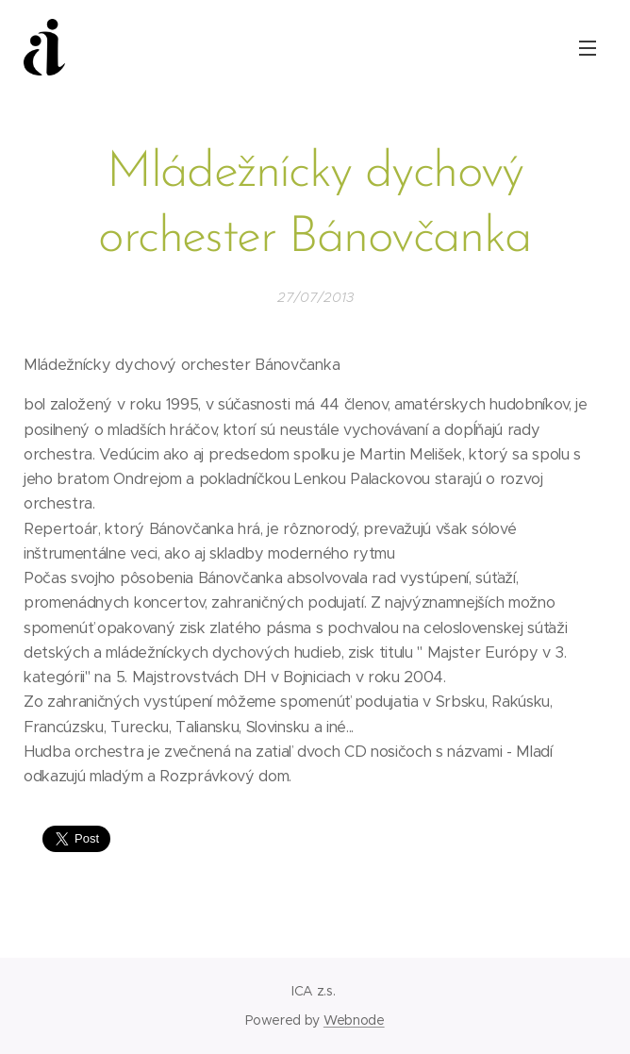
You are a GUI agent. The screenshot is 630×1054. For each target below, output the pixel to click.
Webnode (354, 1020)
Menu (587, 48)
